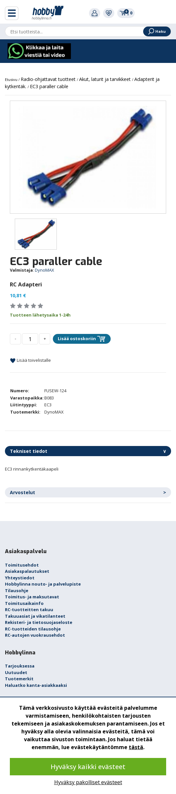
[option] (88, 157)
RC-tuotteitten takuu (29, 609)
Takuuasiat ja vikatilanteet (35, 616)
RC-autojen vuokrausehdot (35, 635)
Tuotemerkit (19, 679)
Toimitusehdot (22, 565)
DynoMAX (44, 270)
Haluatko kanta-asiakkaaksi (36, 685)
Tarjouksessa (19, 666)
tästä (136, 747)
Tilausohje (16, 590)
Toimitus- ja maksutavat (32, 597)
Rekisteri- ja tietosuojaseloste (38, 622)
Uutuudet (16, 672)
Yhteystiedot (19, 578)
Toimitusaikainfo (24, 603)
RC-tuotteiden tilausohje (33, 629)
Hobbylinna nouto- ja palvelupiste (43, 584)
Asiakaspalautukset (27, 571)
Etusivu (11, 79)
